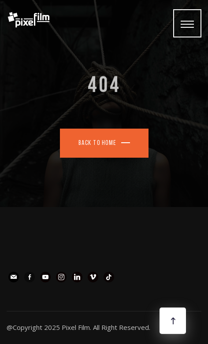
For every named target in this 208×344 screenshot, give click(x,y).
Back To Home (97, 143)
